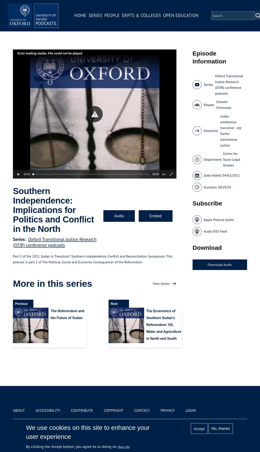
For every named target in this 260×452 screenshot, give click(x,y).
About (19, 410)
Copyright (113, 410)
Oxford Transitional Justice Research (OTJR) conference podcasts (54, 242)
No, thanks (221, 428)
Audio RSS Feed (215, 231)
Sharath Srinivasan (223, 105)
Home (81, 16)
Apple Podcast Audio (219, 220)
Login (190, 410)
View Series (161, 283)
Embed (155, 216)
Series (96, 16)
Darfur (225, 133)
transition (227, 128)
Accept (199, 428)
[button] (95, 114)
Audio (119, 216)
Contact (142, 410)
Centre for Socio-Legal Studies (231, 159)
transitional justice (228, 142)
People (112, 16)
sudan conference (228, 119)
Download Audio (220, 264)
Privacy (167, 410)
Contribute (82, 410)
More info (124, 447)
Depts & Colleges (142, 16)
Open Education (181, 16)
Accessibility (48, 410)
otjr (239, 128)
